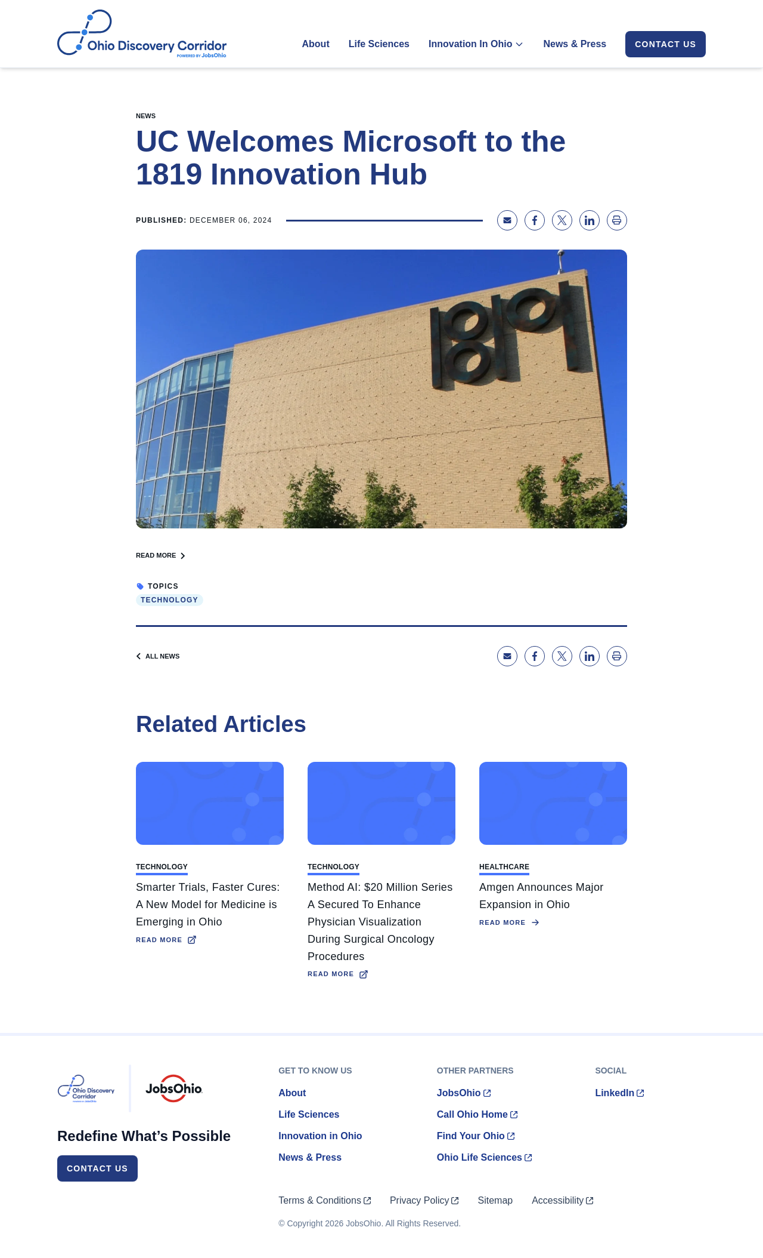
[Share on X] (562, 220)
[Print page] (617, 220)
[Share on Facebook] (535, 220)
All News (157, 656)
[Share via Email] (507, 220)
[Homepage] (142, 33)
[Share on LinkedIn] (589, 220)
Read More (160, 555)
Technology (169, 600)
